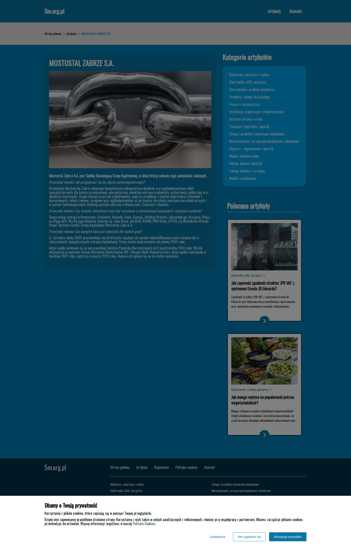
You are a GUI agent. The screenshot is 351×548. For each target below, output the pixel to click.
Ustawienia (217, 537)
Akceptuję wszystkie (288, 537)
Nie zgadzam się (249, 537)
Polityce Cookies (144, 523)
